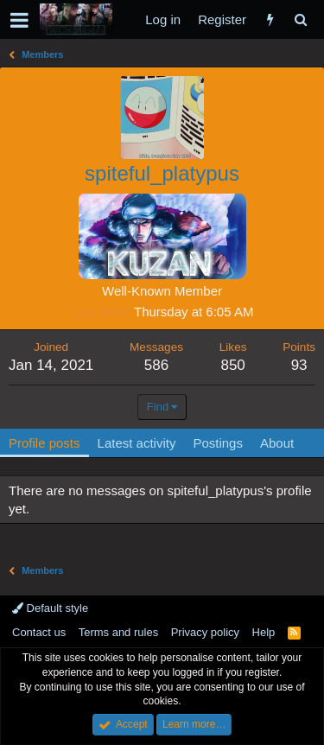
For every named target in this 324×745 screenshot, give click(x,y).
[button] (19, 20)
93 (299, 365)
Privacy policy (205, 632)
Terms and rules (118, 632)
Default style (50, 608)
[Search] (300, 19)
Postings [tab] (218, 443)
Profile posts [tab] (44, 443)
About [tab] (277, 443)
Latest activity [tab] (137, 443)
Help (264, 632)
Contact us (39, 632)
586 (156, 365)
